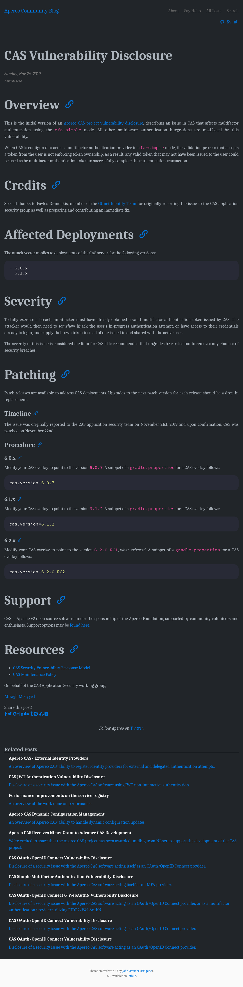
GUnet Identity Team (117, 203)
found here (79, 624)
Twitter (136, 727)
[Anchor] (68, 103)
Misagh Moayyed (19, 696)
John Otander (130, 971)
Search (233, 10)
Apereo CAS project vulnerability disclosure (103, 123)
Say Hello (192, 10)
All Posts (213, 10)
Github (132, 976)
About (173, 10)
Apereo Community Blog (31, 10)
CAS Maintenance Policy (34, 674)
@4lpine (146, 971)
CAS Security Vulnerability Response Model (51, 667)
